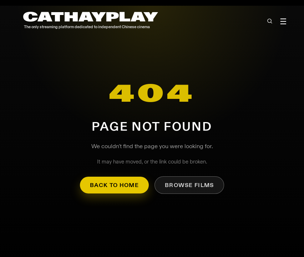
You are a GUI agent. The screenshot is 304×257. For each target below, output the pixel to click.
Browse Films (189, 185)
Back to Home (114, 185)
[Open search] (269, 21)
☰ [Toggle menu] (283, 21)
